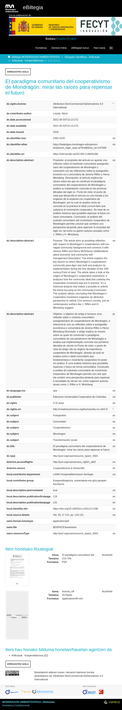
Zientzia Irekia (59, 48)
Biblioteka (49, 702)
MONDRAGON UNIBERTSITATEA (21, 702)
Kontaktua (41, 48)
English (72, 38)
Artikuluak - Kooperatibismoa (28, 60)
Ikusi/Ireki (107, 555)
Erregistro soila (18, 72)
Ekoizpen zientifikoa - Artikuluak (82, 57)
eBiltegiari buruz (80, 48)
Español (61, 38)
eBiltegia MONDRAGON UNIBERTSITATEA (35, 57)
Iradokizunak (22, 705)
